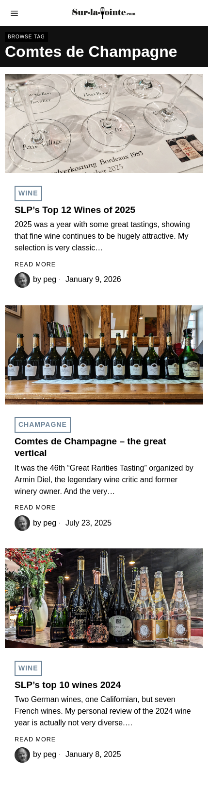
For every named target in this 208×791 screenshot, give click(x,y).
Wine (28, 193)
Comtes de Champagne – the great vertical (90, 447)
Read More (35, 264)
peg (49, 279)
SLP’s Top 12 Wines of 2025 (75, 210)
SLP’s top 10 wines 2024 (68, 685)
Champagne (42, 424)
